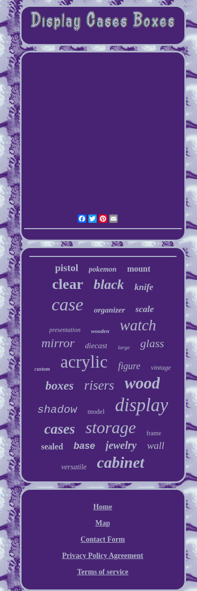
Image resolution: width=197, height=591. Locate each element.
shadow (57, 410)
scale (145, 309)
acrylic (84, 361)
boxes (60, 385)
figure (129, 366)
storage (111, 427)
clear (67, 284)
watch (138, 325)
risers (99, 385)
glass (152, 343)
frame (154, 433)
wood (142, 383)
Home (103, 507)
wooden (100, 331)
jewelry (121, 445)
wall (155, 445)
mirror (58, 343)
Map (103, 523)
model (96, 411)
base (84, 445)
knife (143, 287)
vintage (161, 367)
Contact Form (102, 539)
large (124, 347)
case (67, 304)
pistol (66, 267)
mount (138, 268)
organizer (109, 310)
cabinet (120, 462)
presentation (65, 330)
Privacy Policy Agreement (102, 556)
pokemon (103, 269)
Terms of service (102, 572)
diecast (96, 345)
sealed (52, 446)
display (141, 405)
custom (42, 369)
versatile (73, 467)
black (109, 284)
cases (59, 429)
